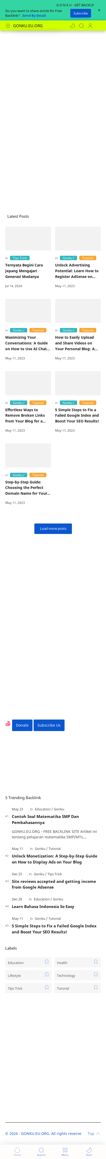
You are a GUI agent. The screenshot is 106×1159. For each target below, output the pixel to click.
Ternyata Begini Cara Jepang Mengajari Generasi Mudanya (24, 271)
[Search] (81, 26)
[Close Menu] (99, 10)
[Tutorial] (87, 257)
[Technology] (77, 975)
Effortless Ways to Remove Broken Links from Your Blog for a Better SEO (25, 415)
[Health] (77, 962)
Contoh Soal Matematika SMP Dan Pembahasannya (45, 819)
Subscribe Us (49, 725)
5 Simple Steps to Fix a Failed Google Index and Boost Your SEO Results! (77, 415)
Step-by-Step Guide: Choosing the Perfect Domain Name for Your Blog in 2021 (26, 488)
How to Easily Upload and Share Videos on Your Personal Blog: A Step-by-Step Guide (75, 343)
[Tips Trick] (20, 257)
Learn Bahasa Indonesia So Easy (43, 906)
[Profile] (90, 26)
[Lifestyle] (28, 975)
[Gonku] (68, 257)
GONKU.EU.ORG (35, 1133)
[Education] (44, 809)
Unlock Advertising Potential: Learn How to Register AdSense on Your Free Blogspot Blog (77, 271)
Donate (22, 725)
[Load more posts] (53, 528)
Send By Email (34, 15)
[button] (72, 26)
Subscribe (80, 13)
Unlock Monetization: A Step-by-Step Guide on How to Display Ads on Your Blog (54, 859)
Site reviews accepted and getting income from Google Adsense (54, 884)
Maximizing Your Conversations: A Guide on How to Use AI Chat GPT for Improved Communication (26, 343)
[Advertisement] (53, 89)
